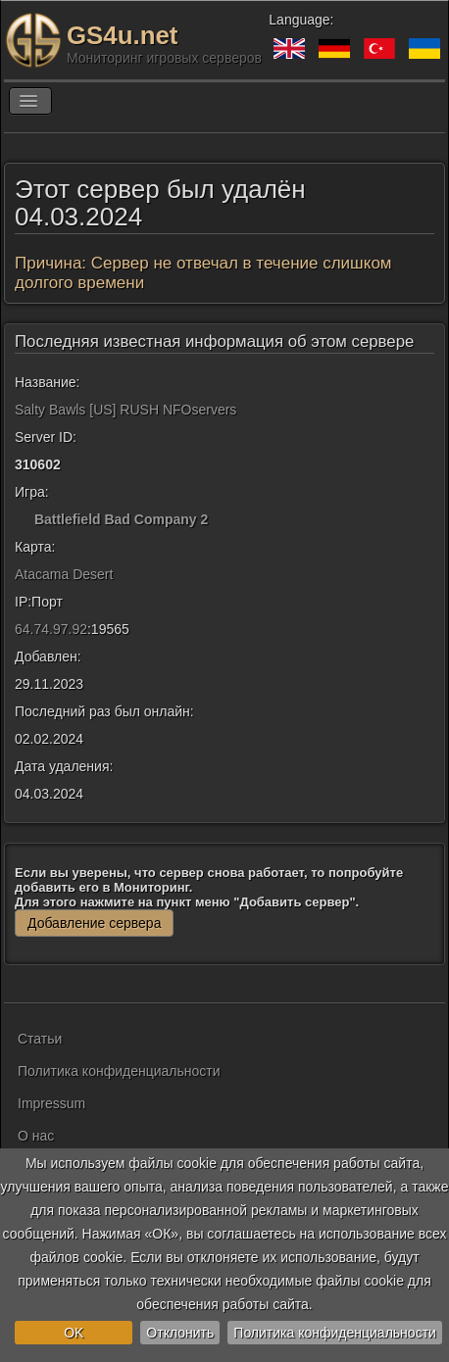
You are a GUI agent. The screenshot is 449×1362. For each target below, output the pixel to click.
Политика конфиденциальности (334, 1332)
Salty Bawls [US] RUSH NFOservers (125, 409)
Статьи (40, 1038)
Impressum (51, 1103)
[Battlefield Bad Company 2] (22, 519)
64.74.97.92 (51, 629)
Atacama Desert (64, 574)
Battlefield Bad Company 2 (121, 519)
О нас (36, 1135)
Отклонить (180, 1332)
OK (73, 1332)
